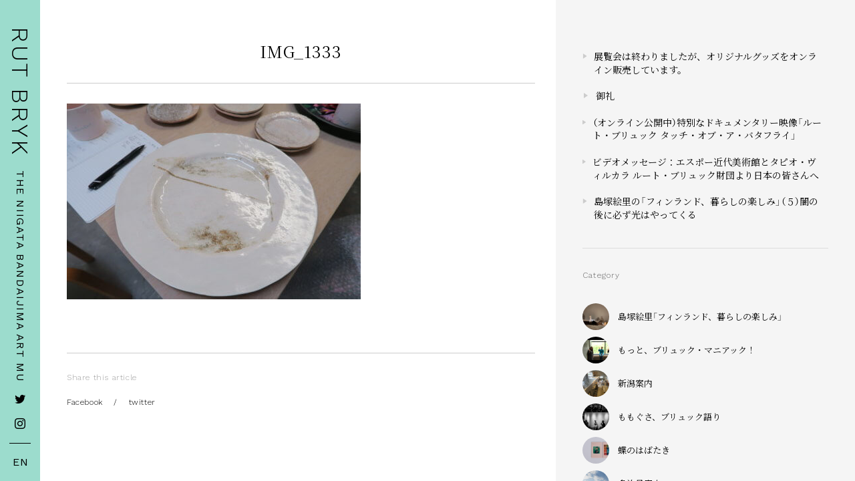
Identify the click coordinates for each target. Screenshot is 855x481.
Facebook (85, 402)
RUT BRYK (20, 92)
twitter (142, 402)
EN (21, 462)
